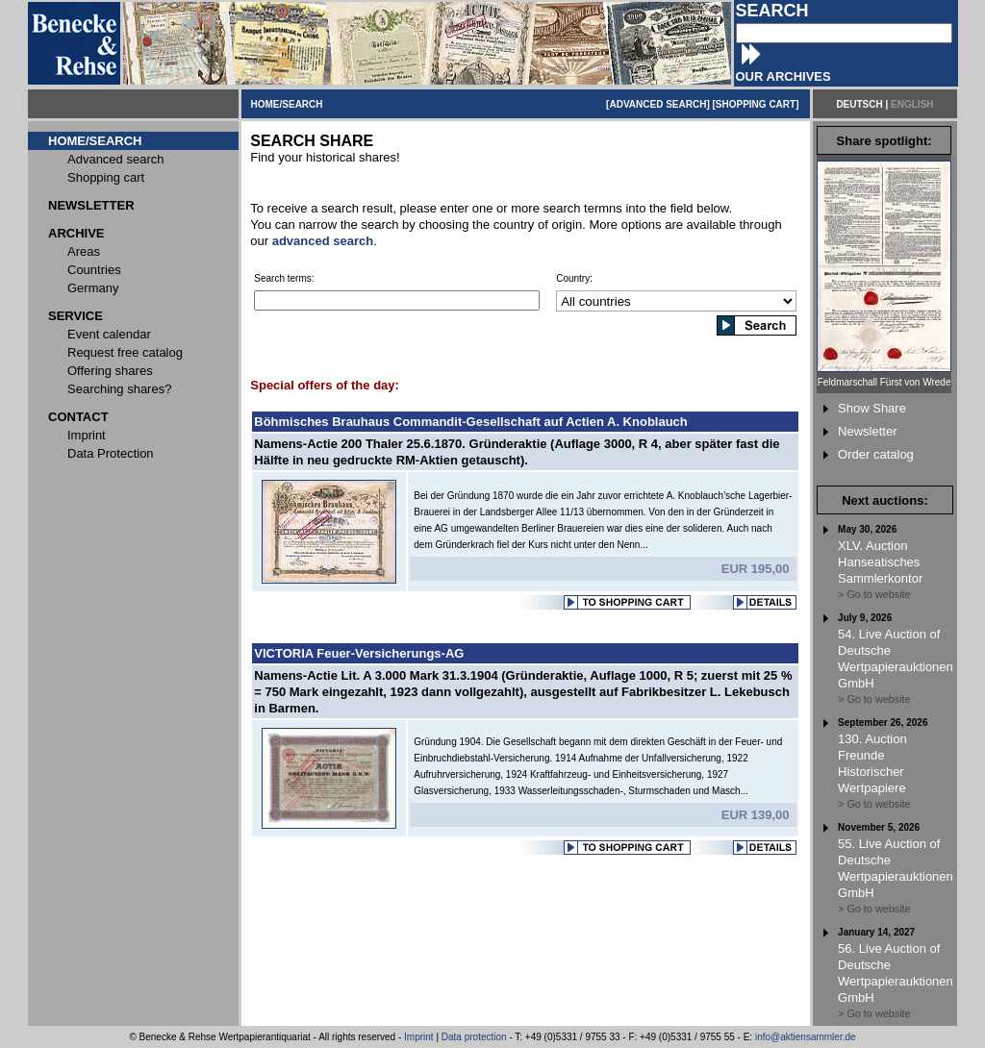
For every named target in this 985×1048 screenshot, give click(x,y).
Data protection (474, 1037)
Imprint (419, 1037)
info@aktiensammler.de (805, 1037)
